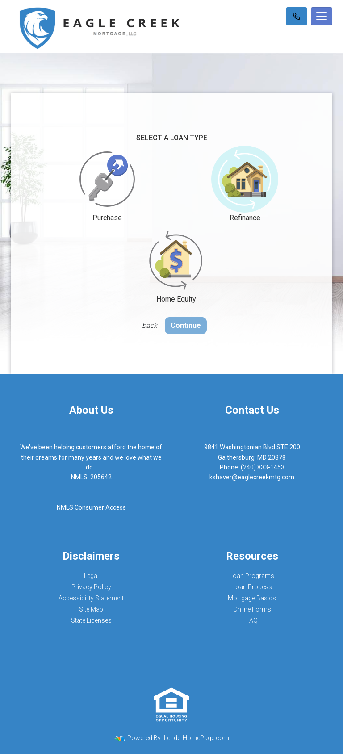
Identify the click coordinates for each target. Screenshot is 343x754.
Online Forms (252, 609)
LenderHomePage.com (196, 737)
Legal (91, 575)
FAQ (252, 620)
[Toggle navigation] (321, 16)
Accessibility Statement (91, 598)
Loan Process (252, 587)
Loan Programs (252, 575)
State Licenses (91, 620)
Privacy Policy (91, 587)
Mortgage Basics (252, 598)
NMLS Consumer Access (91, 507)
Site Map (91, 609)
